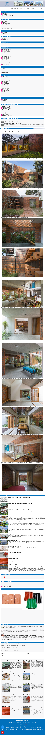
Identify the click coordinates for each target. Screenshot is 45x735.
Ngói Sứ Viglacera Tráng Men (7, 52)
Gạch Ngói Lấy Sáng (5, 88)
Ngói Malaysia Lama (5, 83)
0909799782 (16, 576)
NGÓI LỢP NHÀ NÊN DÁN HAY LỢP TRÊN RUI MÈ (9, 119)
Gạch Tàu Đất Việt (5, 39)
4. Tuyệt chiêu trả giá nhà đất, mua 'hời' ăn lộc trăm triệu (10, 644)
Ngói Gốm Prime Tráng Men (6, 80)
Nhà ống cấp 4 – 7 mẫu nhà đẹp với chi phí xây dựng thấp (19, 497)
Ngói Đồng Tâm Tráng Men (6, 56)
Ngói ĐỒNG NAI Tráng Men (6, 49)
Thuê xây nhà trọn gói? (12, 515)
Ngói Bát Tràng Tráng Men (6, 55)
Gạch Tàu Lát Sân (5, 69)
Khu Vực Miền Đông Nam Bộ (6, 586)
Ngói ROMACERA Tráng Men (6, 62)
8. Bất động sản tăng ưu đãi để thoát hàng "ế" (8, 651)
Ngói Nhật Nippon (5, 91)
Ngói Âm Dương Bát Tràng (6, 43)
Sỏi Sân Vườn (4, 101)
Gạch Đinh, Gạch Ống (5, 114)
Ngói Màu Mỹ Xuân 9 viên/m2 (7, 28)
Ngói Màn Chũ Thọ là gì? (13, 558)
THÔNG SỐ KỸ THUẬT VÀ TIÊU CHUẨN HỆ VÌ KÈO (12, 123)
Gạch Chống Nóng (5, 68)
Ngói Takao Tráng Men (6, 59)
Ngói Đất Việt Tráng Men (6, 51)
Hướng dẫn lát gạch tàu (5, 635)
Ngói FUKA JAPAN (5, 95)
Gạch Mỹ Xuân (4, 22)
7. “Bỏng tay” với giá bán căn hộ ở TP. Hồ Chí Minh (9, 649)
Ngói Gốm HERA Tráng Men (6, 78)
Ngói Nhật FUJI (4, 85)
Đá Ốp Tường (4, 100)
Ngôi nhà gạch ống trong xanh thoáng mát (30, 660)
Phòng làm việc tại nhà (12, 534)
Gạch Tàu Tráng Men (5, 71)
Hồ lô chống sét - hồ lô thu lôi (7, 115)
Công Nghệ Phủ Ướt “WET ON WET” (15, 552)
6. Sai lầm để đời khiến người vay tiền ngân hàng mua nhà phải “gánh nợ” (13, 647)
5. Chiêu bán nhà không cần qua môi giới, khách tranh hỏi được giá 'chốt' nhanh (14, 646)
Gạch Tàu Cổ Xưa (5, 72)
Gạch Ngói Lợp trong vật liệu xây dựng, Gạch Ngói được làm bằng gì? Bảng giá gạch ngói (20, 637)
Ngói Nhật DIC (4, 92)
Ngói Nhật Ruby (4, 94)
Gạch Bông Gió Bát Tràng (6, 108)
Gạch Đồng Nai (4, 13)
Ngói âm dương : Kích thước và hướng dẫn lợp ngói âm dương (20, 503)
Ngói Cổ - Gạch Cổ (5, 87)
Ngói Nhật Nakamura (5, 90)
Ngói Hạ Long (4, 32)
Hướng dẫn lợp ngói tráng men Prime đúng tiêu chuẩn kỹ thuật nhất (16, 631)
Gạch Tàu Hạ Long (5, 33)
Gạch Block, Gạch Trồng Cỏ (6, 107)
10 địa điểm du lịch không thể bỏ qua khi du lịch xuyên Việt (19, 521)
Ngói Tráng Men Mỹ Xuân (6, 24)
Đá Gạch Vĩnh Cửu (5, 89)
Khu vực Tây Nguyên (5, 584)
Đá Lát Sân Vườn (4, 99)
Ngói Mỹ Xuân (4, 21)
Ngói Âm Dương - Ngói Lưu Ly (14, 564)
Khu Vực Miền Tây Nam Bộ (6, 585)
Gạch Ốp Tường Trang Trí (6, 110)
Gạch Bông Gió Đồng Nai (6, 16)
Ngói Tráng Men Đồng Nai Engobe (7, 15)
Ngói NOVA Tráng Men (6, 63)
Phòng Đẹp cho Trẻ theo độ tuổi (14, 546)
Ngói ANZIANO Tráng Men (6, 60)
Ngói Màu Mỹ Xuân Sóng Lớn (6, 25)
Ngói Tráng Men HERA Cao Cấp (7, 53)
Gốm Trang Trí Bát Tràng (6, 109)
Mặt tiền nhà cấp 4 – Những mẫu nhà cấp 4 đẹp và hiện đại (19, 509)
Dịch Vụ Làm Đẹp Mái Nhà (13, 540)
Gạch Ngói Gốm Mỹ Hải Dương (7, 76)
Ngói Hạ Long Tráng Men (6, 50)
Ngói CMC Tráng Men (5, 58)
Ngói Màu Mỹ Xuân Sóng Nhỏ (7, 27)
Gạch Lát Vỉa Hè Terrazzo (6, 106)
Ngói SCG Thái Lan (5, 81)
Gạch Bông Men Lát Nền (6, 112)
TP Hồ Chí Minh (4, 582)
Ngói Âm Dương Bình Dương (6, 44)
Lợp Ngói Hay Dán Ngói (12, 528)
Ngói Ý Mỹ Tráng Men (5, 57)
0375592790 (15, 577)
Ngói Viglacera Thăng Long (6, 77)
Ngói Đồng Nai (4, 14)
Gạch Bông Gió (4, 113)
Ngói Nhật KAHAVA (5, 84)
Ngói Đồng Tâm (4, 82)
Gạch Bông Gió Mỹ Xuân (6, 23)
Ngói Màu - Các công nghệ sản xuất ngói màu (9, 627)
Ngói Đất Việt (4, 38)
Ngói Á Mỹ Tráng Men (5, 64)
